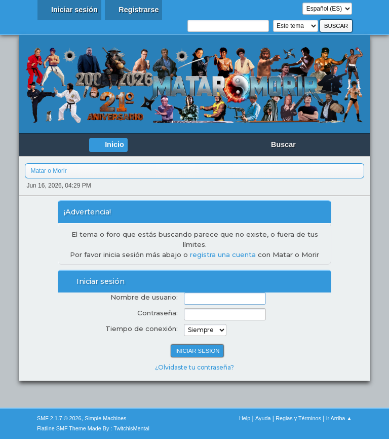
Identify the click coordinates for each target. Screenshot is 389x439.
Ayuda (262, 418)
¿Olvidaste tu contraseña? (194, 367)
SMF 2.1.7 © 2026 (59, 418)
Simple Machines (105, 418)
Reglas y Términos (298, 418)
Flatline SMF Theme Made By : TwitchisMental (93, 428)
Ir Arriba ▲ (339, 418)
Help (244, 418)
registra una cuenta (223, 254)
